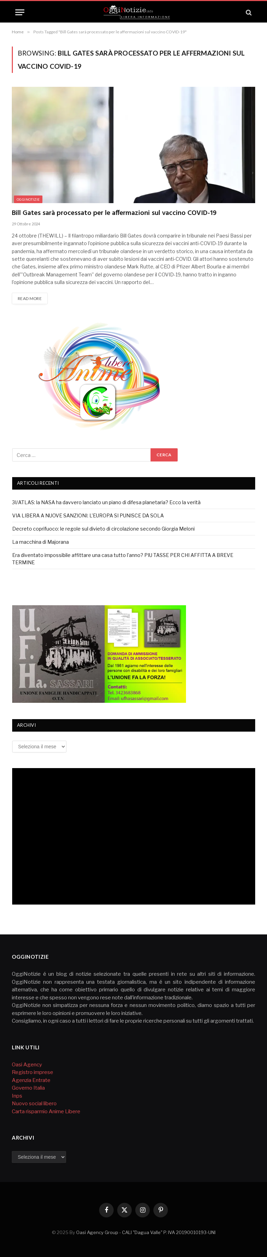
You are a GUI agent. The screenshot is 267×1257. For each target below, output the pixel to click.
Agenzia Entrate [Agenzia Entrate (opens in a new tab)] (31, 1080)
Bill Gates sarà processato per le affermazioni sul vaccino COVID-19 (114, 213)
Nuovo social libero (34, 1103)
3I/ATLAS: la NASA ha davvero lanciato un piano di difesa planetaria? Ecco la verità (106, 502)
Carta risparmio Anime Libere (46, 1111)
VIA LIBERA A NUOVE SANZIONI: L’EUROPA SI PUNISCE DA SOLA (88, 515)
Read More (30, 298)
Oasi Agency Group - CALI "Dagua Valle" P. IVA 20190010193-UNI (146, 1232)
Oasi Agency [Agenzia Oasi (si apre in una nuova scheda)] (27, 1065)
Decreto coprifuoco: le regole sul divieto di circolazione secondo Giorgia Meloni (103, 529)
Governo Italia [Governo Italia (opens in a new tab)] (28, 1088)
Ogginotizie (28, 199)
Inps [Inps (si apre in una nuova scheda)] (17, 1096)
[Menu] (19, 12)
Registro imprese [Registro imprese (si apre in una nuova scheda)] (32, 1072)
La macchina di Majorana (40, 542)
